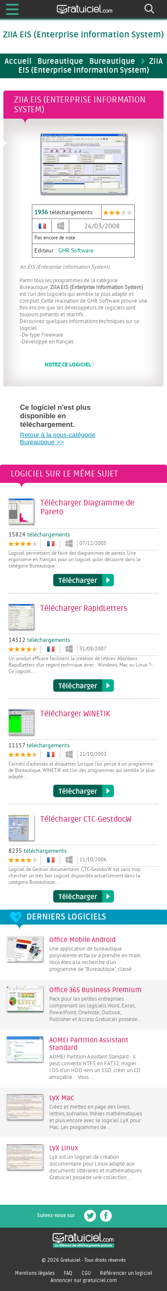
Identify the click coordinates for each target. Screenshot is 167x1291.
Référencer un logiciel (126, 1273)
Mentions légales (35, 1273)
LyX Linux (63, 1148)
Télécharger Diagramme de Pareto (83, 580)
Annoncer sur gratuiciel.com (84, 1280)
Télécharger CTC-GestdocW (83, 896)
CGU (86, 1273)
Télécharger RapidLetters (83, 685)
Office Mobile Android (82, 940)
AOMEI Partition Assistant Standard (88, 1044)
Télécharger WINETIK (83, 791)
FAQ (68, 1273)
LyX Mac (61, 1098)
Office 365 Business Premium (95, 990)
